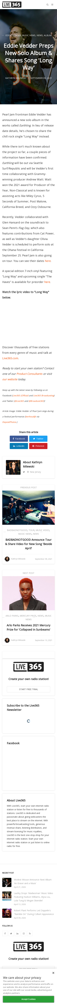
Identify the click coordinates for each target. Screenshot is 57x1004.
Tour (32, 530)
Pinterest (38, 445)
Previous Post (28, 487)
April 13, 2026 (20, 904)
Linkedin (18, 445)
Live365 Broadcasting (43, 395)
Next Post (28, 573)
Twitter (38, 438)
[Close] (53, 973)
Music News (28, 35)
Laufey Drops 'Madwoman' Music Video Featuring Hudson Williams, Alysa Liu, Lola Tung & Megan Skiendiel (33, 897)
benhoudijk (30, 416)
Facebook (19, 438)
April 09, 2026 (20, 918)
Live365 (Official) (20, 395)
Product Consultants (29, 374)
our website (9, 379)
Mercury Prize (28, 615)
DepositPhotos (9, 422)
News (40, 35)
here (48, 261)
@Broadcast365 (36, 401)
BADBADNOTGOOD (17, 530)
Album (48, 35)
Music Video (42, 530)
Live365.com (10, 358)
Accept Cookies (28, 999)
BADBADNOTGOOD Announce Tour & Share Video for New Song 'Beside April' (28, 544)
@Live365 (19, 401)
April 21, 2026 (20, 887)
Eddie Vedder (13, 35)
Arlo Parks (12, 615)
